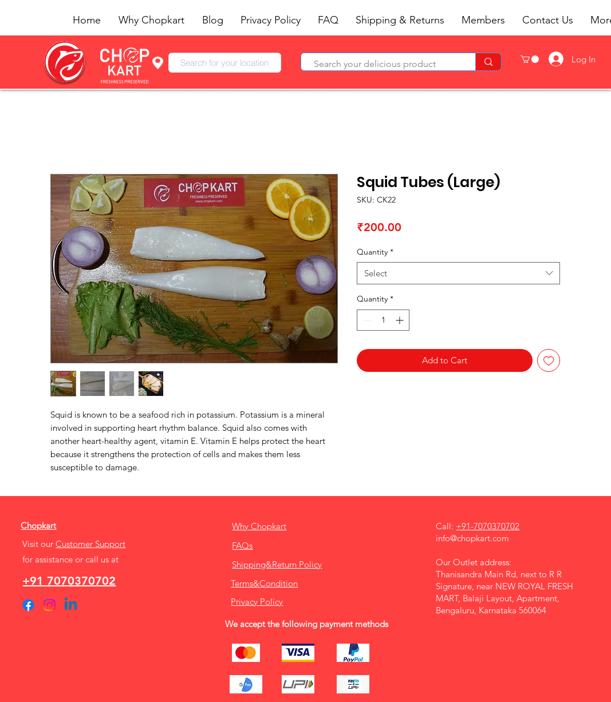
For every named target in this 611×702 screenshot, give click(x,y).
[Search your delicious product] (382, 64)
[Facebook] (28, 605)
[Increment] (400, 320)
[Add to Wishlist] (549, 360)
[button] (530, 59)
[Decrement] (365, 320)
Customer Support (90, 543)
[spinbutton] (383, 320)
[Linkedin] (70, 605)
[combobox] (224, 63)
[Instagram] (49, 605)
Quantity (375, 252)
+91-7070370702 (487, 526)
